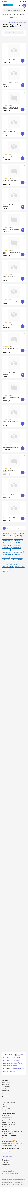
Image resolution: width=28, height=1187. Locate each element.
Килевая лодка (6, 568)
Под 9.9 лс (18, 535)
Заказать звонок (6, 1138)
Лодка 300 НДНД (16, 545)
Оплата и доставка (6, 14)
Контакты (4, 1106)
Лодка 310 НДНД (7, 545)
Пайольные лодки (16, 547)
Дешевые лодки (6, 533)
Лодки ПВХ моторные (10, 1071)
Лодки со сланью (6, 1120)
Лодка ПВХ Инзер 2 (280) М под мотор (11, 398)
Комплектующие (6, 1086)
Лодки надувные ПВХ (18, 1068)
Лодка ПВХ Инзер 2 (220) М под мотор (11, 156)
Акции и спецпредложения (8, 1102)
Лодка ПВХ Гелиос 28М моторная (11, 59)
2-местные (19, 561)
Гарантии (4, 1110)
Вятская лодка (6, 559)
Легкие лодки (6, 549)
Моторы (4, 1088)
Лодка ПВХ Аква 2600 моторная (11, 229)
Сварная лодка (6, 554)
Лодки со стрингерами (17, 559)
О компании (5, 1100)
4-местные (5, 561)
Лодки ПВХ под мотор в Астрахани (16, 22)
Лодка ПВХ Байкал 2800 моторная (9, 277)
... (26, 14)
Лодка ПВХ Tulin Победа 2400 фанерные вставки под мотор (10, 108)
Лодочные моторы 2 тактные (9, 1122)
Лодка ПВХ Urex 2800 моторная (11, 494)
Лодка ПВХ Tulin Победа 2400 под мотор (11, 83)
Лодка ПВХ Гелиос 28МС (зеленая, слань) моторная (10, 132)
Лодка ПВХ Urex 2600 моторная (11, 301)
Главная (4, 22)
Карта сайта (5, 1092)
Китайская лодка (16, 554)
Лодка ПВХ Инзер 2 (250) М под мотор (11, 181)
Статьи (3, 1104)
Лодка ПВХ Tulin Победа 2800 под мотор (11, 253)
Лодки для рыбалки (18, 552)
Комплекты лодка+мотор (8, 1093)
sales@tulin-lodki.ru (10, 1156)
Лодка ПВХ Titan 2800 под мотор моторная (11, 205)
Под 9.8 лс (5, 535)
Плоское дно (15, 533)
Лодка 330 (14, 568)
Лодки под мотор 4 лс (8, 540)
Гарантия (15, 14)
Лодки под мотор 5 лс (20, 538)
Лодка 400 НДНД (19, 540)
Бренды (22, 14)
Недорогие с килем (19, 566)
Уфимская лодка (7, 557)
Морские (22, 533)
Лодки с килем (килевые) (8, 1119)
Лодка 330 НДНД (16, 542)
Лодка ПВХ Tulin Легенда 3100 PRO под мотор (10, 422)
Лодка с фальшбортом (8, 566)
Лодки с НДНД (13, 564)
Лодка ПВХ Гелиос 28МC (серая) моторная (11, 373)
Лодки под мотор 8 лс (8, 538)
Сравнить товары (6, 1099)
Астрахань (5, 1)
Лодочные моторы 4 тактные (9, 1124)
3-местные (12, 561)
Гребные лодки (5, 1084)
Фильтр (7, 39)
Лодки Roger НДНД (7, 552)
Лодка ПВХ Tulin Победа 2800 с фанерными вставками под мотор (11, 446)
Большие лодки (6, 547)
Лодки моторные (6, 1082)
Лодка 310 (21, 568)
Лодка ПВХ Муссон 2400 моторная (9, 471)
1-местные (5, 564)
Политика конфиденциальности (10, 1173)
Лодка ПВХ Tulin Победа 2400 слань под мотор (10, 349)
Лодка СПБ (15, 557)
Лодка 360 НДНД (7, 542)
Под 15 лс (12, 535)
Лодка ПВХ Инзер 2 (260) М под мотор (11, 324)
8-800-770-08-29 (20, 5)
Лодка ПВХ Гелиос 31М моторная (11, 517)
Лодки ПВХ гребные (10, 1073)
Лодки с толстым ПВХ (16, 549)
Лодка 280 (5, 571)
